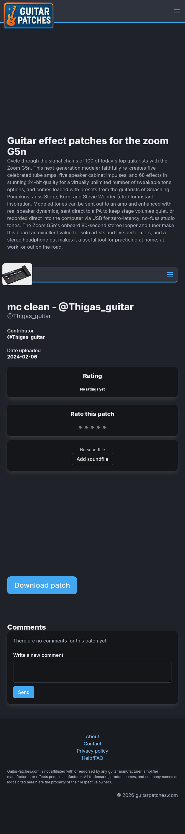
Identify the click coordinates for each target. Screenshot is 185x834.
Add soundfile (92, 459)
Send (24, 692)
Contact (92, 744)
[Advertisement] (92, 79)
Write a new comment (38, 655)
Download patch (42, 585)
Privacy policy (92, 751)
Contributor (20, 331)
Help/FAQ (92, 758)
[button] (177, 11)
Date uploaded (24, 350)
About (92, 736)
